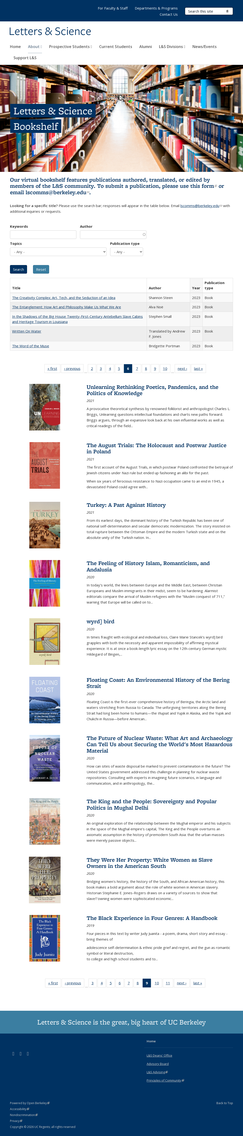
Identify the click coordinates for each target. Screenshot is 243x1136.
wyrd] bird (100, 621)
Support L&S (25, 57)
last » (200, 369)
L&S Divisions (172, 46)
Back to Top (224, 1103)
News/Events (204, 46)
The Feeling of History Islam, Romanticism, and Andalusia (148, 566)
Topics (16, 243)
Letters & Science (50, 31)
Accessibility (19, 1109)
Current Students (115, 46)
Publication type (125, 243)
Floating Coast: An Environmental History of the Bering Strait (158, 683)
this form (203, 185)
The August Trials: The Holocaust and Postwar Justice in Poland (156, 448)
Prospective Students (70, 46)
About (35, 46)
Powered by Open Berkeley (30, 1103)
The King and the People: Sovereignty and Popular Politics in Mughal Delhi (152, 804)
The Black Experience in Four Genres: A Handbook (152, 918)
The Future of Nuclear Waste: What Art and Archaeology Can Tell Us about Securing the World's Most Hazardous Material (160, 744)
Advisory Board (158, 1064)
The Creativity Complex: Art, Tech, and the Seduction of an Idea (63, 297)
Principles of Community (165, 1080)
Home (15, 46)
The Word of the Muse (30, 345)
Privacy (16, 1121)
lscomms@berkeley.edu (57, 192)
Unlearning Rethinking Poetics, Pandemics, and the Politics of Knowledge (152, 390)
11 (169, 983)
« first (53, 369)
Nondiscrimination (24, 1115)
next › (184, 369)
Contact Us (169, 14)
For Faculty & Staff (113, 8)
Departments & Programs (156, 8)
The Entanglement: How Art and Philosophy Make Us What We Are (66, 307)
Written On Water (26, 331)
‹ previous (74, 369)
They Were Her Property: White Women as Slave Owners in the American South (149, 863)
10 (166, 369)
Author (86, 226)
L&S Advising (157, 1072)
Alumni (145, 46)
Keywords (19, 226)
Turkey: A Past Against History (126, 504)
